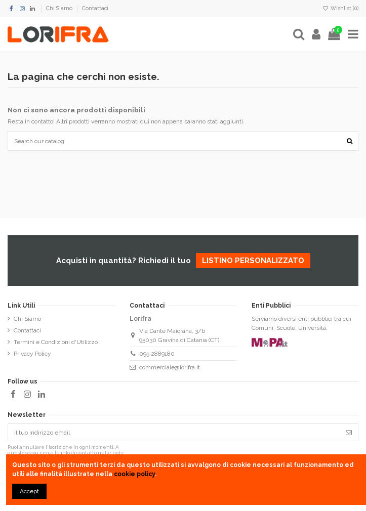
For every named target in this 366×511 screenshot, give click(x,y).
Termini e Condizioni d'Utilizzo (56, 342)
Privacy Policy (32, 353)
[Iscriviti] (349, 432)
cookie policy (134, 474)
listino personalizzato (253, 260)
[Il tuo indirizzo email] (174, 432)
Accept (29, 491)
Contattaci (95, 8)
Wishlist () (340, 8)
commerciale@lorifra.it (169, 367)
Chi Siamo (60, 8)
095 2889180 (157, 353)
